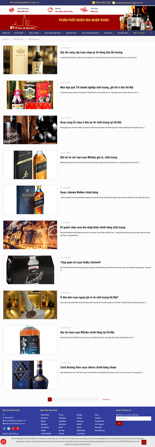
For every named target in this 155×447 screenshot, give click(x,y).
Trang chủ (5, 39)
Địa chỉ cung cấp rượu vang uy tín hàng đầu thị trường (91, 52)
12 (96, 399)
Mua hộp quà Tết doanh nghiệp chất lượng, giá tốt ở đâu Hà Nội (96, 87)
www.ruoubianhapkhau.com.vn (15, 423)
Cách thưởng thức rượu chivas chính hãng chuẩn (88, 367)
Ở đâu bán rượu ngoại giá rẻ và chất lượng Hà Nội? (89, 297)
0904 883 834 (103, 2)
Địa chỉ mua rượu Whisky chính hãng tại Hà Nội (87, 332)
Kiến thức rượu (18, 39)
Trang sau (107, 399)
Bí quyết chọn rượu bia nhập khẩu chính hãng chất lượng (92, 227)
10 (88, 399)
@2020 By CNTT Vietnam (10, 434)
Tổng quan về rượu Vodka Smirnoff (80, 262)
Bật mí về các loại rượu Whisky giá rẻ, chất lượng (88, 157)
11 (92, 399)
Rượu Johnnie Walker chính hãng (79, 192)
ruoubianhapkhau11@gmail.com (129, 2)
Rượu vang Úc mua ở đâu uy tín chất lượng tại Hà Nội (90, 122)
